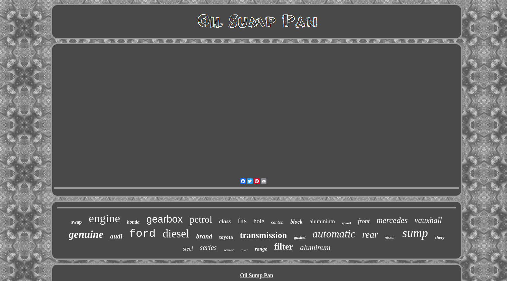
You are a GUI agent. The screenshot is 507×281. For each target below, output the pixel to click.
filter (283, 247)
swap (76, 222)
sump (415, 233)
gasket (300, 237)
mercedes (392, 220)
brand (204, 236)
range (261, 249)
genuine (86, 234)
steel (188, 249)
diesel (176, 233)
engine (104, 218)
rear (370, 235)
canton (277, 222)
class (225, 221)
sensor (229, 250)
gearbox (165, 219)
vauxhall (428, 220)
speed (346, 223)
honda (133, 222)
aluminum (315, 247)
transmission (263, 235)
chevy (439, 237)
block (296, 222)
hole (259, 221)
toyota (226, 237)
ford (142, 233)
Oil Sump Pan (256, 275)
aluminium (322, 221)
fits (242, 221)
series (208, 247)
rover (244, 250)
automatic (333, 234)
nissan (390, 237)
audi (116, 236)
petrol (201, 219)
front (363, 221)
